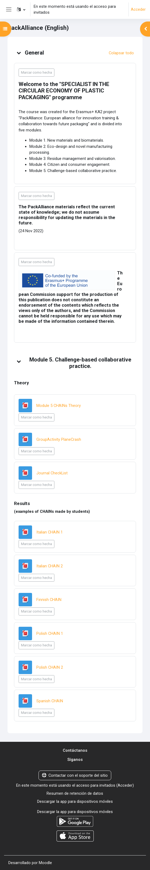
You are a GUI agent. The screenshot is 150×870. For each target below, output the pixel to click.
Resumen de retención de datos (75, 793)
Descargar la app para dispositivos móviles (75, 801)
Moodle (45, 862)
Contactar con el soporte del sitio (75, 775)
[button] (21, 9)
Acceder (138, 9)
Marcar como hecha (36, 72)
